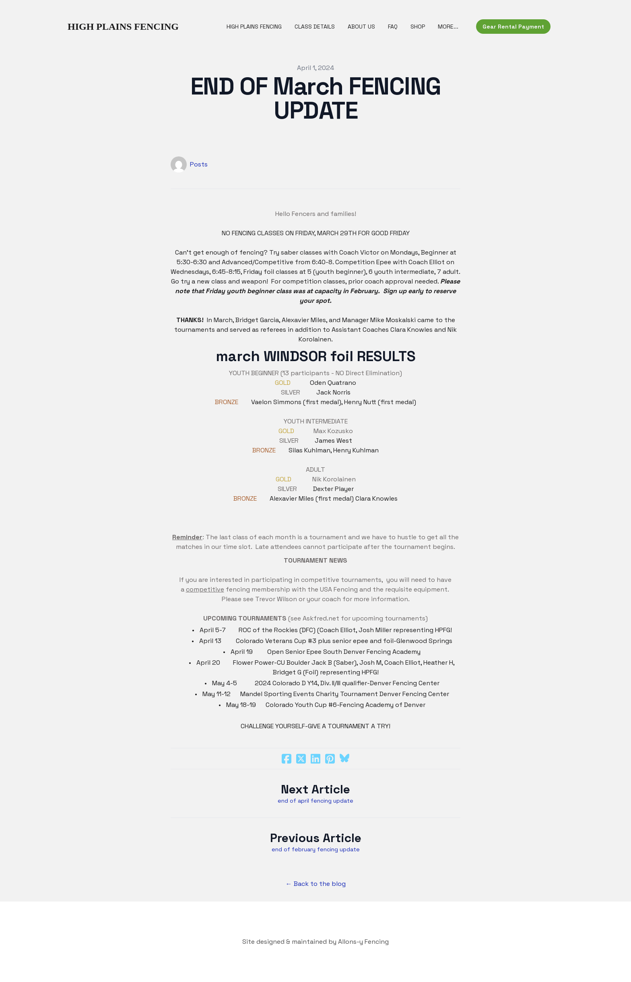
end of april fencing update (315, 800)
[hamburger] (188, 26)
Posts (199, 164)
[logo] (123, 26)
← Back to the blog (316, 883)
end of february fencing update (316, 849)
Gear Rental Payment (513, 26)
